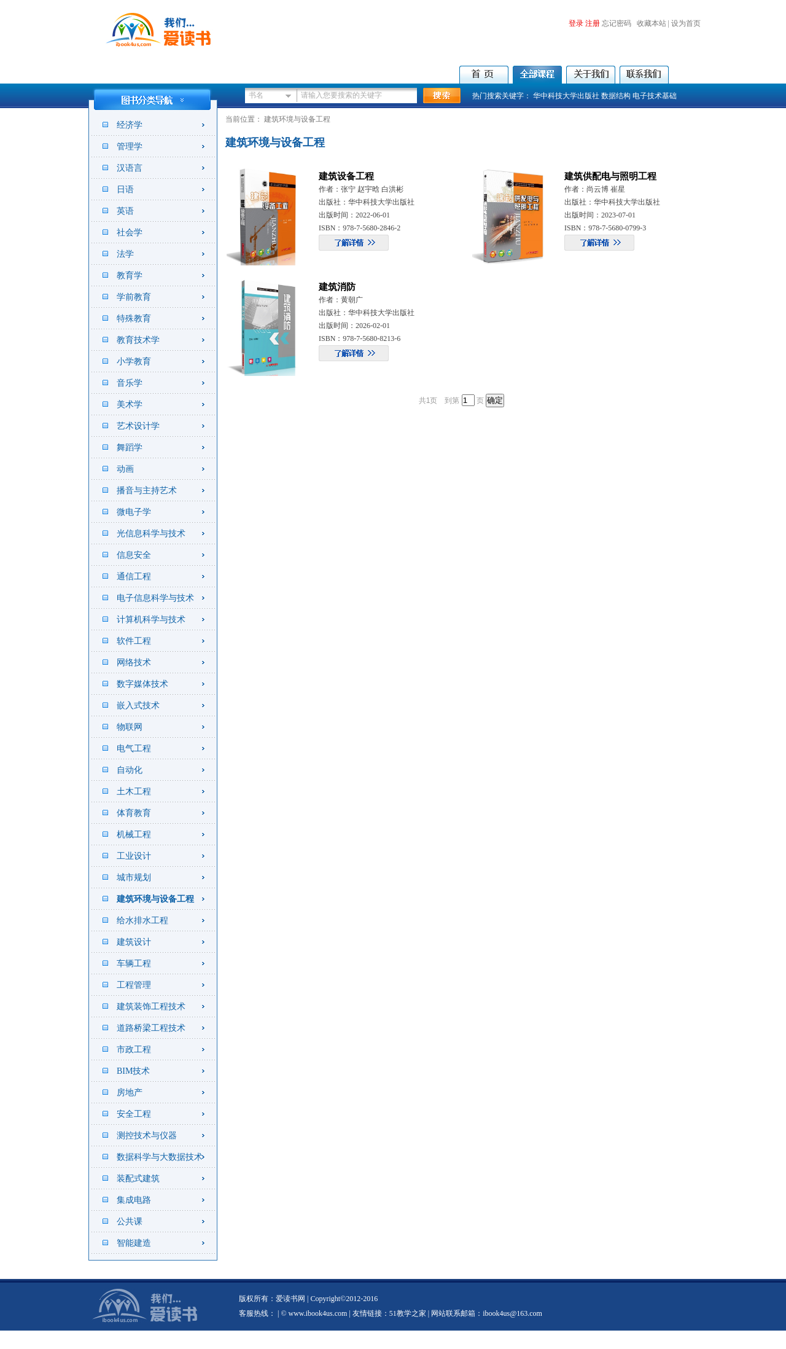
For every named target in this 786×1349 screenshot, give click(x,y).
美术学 (129, 404)
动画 (125, 469)
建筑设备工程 (346, 176)
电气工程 (134, 748)
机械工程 (134, 834)
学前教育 (134, 297)
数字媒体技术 (142, 684)
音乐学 (129, 383)
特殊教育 (134, 318)
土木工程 (134, 791)
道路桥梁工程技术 (151, 1028)
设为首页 (686, 23)
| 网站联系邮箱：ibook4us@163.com (484, 1313)
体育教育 (134, 813)
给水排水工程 (142, 920)
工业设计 (134, 856)
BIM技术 (133, 1071)
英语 (125, 211)
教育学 (129, 275)
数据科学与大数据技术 (160, 1157)
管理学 (129, 146)
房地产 (129, 1092)
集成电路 (134, 1200)
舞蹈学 (129, 447)
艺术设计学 (138, 426)
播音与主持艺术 (147, 490)
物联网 (129, 727)
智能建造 (134, 1243)
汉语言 (129, 168)
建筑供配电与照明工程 (610, 176)
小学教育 (134, 361)
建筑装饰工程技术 (151, 1006)
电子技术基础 (654, 96)
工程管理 (134, 985)
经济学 (129, 125)
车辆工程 (134, 963)
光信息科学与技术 (151, 533)
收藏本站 (651, 23)
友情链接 (367, 1313)
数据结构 (616, 96)
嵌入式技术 (138, 705)
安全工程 (134, 1114)
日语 (125, 189)
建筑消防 (337, 287)
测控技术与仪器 (147, 1135)
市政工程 (134, 1049)
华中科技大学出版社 (566, 96)
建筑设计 (134, 942)
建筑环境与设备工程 (155, 899)
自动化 (129, 770)
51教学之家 (407, 1313)
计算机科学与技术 (151, 619)
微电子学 (134, 512)
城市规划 (134, 877)
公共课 (129, 1221)
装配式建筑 (138, 1178)
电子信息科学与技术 (155, 598)
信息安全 (134, 555)
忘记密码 (616, 23)
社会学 (129, 232)
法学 (125, 254)
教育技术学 (138, 340)
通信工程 (134, 576)
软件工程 (134, 641)
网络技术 (134, 662)
